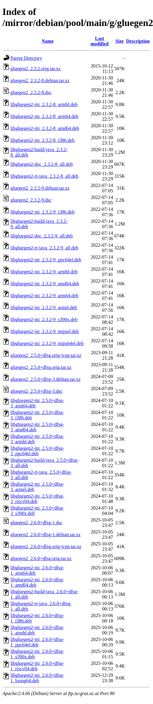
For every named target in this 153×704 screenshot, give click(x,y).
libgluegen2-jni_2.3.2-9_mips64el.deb (47, 343)
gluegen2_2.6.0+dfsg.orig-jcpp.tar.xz (45, 546)
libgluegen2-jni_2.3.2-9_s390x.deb (43, 319)
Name (48, 41)
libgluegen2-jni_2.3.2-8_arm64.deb (44, 116)
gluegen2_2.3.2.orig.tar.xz (35, 68)
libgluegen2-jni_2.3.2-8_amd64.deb (44, 128)
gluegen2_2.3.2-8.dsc (30, 92)
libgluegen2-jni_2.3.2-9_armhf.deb (43, 271)
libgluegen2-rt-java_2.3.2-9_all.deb (44, 247)
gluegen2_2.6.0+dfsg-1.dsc (36, 522)
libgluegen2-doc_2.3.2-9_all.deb (41, 235)
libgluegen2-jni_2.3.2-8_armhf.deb (43, 104)
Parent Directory (26, 58)
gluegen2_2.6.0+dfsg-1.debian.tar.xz (45, 534)
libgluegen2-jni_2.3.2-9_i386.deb (42, 211)
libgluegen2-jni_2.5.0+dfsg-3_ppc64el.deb (37, 451)
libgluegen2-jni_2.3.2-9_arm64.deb (44, 295)
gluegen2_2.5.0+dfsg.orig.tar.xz (40, 367)
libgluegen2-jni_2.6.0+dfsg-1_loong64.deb (37, 678)
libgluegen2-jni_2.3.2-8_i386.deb (42, 140)
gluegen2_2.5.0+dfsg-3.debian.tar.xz (45, 379)
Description (138, 41)
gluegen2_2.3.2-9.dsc (30, 200)
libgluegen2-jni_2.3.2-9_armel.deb (43, 307)
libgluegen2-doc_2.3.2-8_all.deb (41, 164)
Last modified (99, 41)
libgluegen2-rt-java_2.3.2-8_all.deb (44, 176)
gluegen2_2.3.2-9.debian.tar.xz (40, 188)
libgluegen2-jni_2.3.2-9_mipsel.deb (44, 331)
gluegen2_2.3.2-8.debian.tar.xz (40, 80)
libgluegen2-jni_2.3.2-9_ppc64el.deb (45, 259)
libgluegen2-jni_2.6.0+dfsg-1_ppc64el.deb (37, 642)
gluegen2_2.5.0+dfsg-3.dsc (36, 391)
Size (119, 41)
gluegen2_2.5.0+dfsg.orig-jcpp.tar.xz (45, 355)
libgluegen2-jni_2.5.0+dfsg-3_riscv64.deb (37, 498)
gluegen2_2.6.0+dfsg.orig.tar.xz (40, 558)
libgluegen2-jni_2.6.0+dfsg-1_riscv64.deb (37, 666)
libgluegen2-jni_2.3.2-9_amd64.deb (44, 283)
